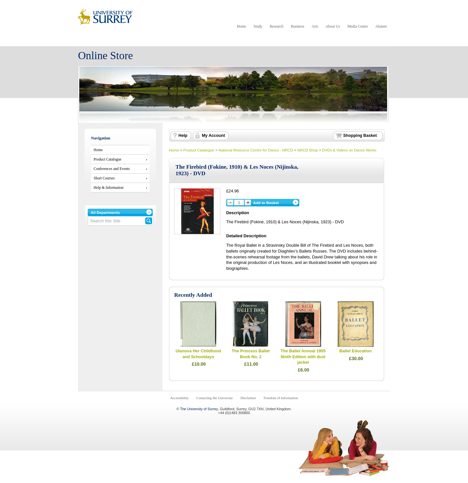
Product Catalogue (107, 159)
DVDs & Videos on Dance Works (349, 150)
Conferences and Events (112, 169)
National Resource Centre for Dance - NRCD (255, 150)
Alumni (381, 26)
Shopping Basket (360, 135)
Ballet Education (355, 351)
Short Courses (104, 178)
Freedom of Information (281, 398)
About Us (333, 26)
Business (297, 26)
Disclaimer (248, 398)
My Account (213, 135)
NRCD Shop (307, 150)
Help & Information (109, 187)
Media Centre (357, 26)
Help (182, 135)
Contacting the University (214, 398)
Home (241, 26)
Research (276, 26)
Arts (315, 26)
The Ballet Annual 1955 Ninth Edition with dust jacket (303, 357)
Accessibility (179, 398)
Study (258, 26)
